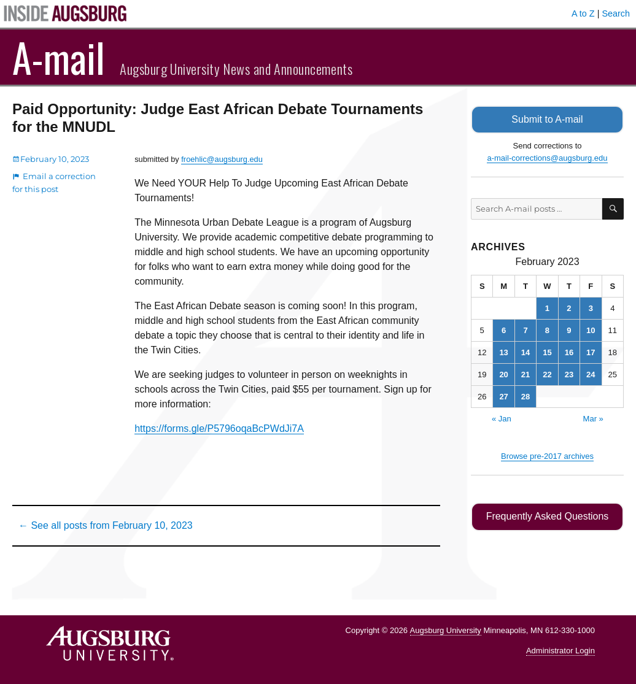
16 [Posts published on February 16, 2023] (569, 351)
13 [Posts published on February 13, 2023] (503, 351)
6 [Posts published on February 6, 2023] (504, 329)
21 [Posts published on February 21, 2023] (525, 374)
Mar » (593, 418)
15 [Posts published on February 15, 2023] (547, 351)
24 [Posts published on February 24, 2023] (590, 374)
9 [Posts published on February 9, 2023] (569, 329)
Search (616, 13)
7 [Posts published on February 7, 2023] (525, 329)
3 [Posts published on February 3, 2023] (591, 307)
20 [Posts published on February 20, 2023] (503, 374)
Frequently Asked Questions (547, 516)
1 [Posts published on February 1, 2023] (547, 307)
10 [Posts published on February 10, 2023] (590, 329)
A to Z (583, 13)
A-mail (58, 57)
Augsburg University (445, 630)
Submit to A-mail (548, 119)
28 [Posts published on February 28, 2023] (525, 396)
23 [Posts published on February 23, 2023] (569, 374)
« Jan (501, 418)
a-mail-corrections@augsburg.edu (547, 157)
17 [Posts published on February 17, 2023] (590, 351)
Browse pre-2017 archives (547, 455)
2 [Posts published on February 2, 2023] (569, 307)
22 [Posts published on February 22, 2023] (547, 374)
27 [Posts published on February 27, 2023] (503, 396)
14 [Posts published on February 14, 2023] (525, 351)
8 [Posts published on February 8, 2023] (547, 329)
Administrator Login (560, 650)
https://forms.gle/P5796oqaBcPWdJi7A (219, 428)
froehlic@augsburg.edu (222, 159)
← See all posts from (105, 525)
